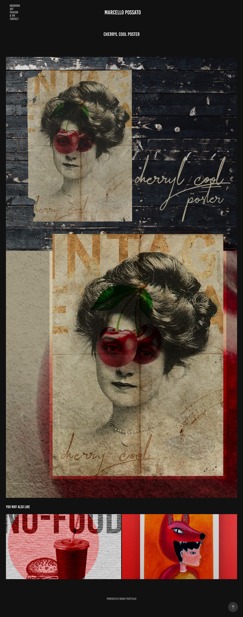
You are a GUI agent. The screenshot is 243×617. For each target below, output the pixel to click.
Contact (14, 19)
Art (12, 9)
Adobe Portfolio (127, 598)
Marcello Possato (122, 12)
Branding (15, 5)
